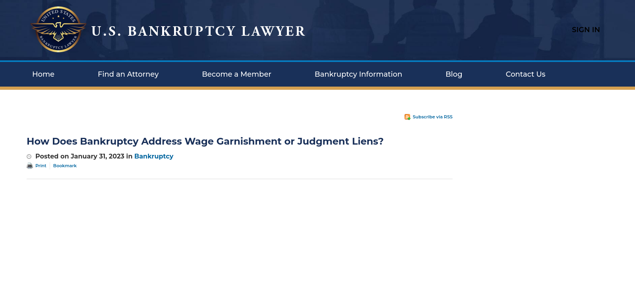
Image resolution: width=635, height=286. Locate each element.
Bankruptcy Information (358, 74)
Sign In (586, 29)
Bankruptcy (153, 156)
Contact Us (526, 74)
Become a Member (236, 74)
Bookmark (65, 165)
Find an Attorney (128, 74)
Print (40, 165)
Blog (454, 74)
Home (43, 74)
